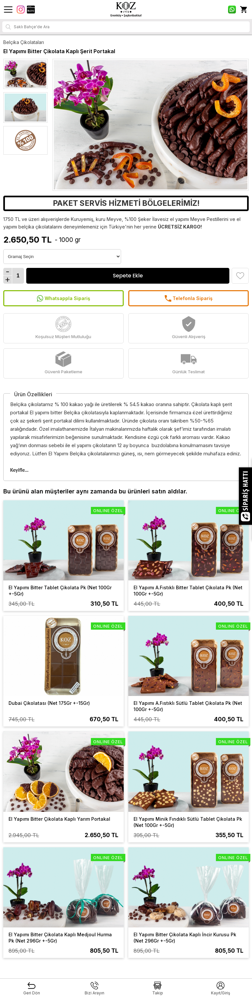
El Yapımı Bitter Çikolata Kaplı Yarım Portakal (59, 819)
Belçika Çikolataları (23, 42)
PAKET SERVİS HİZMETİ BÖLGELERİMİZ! (126, 203)
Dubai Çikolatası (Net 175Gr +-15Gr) (49, 703)
